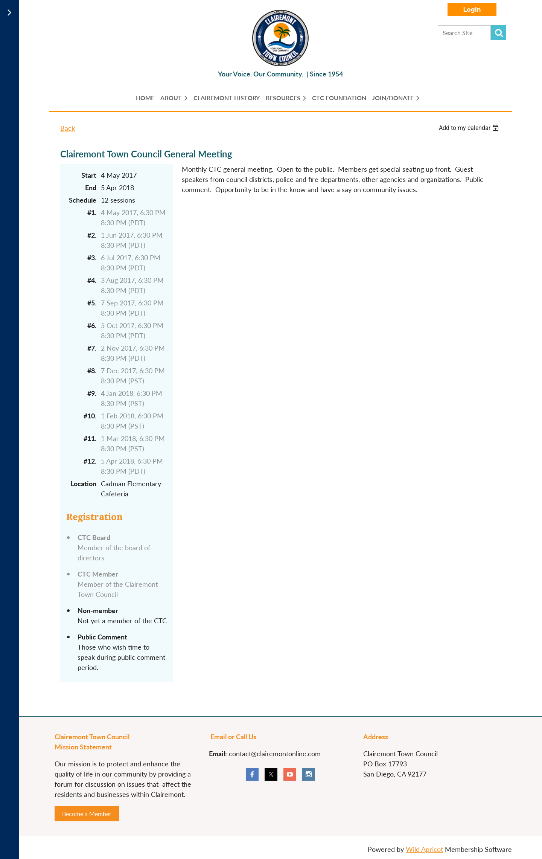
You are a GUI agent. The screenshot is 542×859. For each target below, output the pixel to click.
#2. (91, 235)
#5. (91, 303)
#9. (91, 393)
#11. (90, 438)
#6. (91, 325)
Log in (472, 9)
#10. (90, 416)
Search (498, 32)
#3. (91, 257)
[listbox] (470, 128)
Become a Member (86, 813)
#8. (91, 370)
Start (88, 175)
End (90, 187)
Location (83, 483)
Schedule (82, 200)
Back (67, 128)
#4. (91, 280)
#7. (91, 348)
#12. (90, 461)
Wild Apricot (424, 849)
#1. (91, 212)
